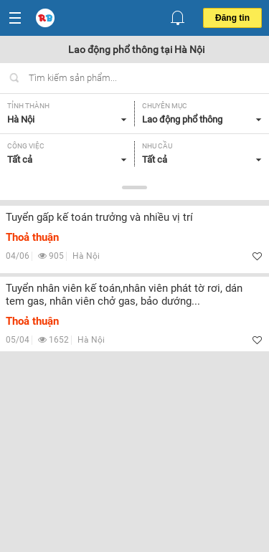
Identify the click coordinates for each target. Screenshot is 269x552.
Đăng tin (232, 18)
